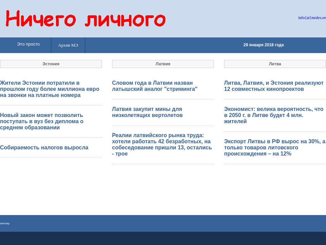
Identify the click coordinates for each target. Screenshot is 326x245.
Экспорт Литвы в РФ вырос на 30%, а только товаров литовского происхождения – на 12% (274, 147)
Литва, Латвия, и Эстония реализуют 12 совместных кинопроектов (274, 86)
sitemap (5, 223)
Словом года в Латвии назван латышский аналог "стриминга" (155, 86)
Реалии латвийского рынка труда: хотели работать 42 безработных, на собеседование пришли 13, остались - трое (162, 144)
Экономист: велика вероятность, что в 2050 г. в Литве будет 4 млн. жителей (274, 115)
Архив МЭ (68, 45)
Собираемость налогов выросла (44, 147)
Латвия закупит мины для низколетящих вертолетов (147, 112)
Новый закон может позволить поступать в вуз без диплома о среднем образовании (42, 121)
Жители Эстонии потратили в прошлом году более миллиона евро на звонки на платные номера (49, 89)
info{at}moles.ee (312, 17)
